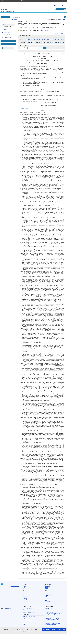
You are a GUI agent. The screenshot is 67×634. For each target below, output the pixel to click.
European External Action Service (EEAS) (51, 615)
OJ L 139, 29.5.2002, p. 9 (25, 106)
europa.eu (9, 606)
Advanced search (63, 17)
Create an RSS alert (6, 36)
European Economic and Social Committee (52, 616)
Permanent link (5, 29)
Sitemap (24, 587)
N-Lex (46, 598)
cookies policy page (21, 629)
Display (45, 46)
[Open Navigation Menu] (5, 15)
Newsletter (47, 585)
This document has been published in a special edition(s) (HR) (29, 27)
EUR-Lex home (8, 12)
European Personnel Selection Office (51, 624)
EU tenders (47, 592)
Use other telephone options (27, 608)
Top (21, 575)
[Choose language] (23, 46)
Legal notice (25, 595)
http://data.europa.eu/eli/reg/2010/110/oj (28, 30)
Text (3, 22)
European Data (47, 591)
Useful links (47, 587)
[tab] (41, 34)
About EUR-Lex (47, 584)
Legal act (8, 46)
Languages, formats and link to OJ (26, 33)
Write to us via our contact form (28, 609)
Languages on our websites (27, 619)
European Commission (49, 610)
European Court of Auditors (49, 614)
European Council (48, 608)
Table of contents (6, 39)
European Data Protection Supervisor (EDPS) (52, 621)
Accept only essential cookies (58, 629)
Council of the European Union (50, 609)
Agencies (46, 626)
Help (58, 12)
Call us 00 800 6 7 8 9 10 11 (27, 606)
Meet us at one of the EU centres (28, 610)
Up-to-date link (5, 27)
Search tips (14, 17)
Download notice (6, 31)
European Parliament (48, 606)
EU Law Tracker (47, 599)
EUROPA (3, 12)
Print (61, 12)
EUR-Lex (4, 8)
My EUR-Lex (57, 3)
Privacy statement (26, 599)
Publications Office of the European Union (52, 625)
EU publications (47, 596)
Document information (6, 24)
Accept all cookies (46, 629)
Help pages (25, 584)
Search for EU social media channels (29, 614)
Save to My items (6, 32)
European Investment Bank (49, 619)
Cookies (24, 622)
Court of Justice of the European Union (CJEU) (52, 611)
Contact (24, 585)
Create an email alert (6, 34)
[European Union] (4, 605)
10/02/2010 (8, 44)
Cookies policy (25, 596)
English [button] (64, 3)
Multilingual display (23, 43)
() (31, 71)
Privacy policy (25, 620)
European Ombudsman (49, 620)
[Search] (65, 15)
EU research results (48, 593)
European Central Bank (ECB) (50, 613)
